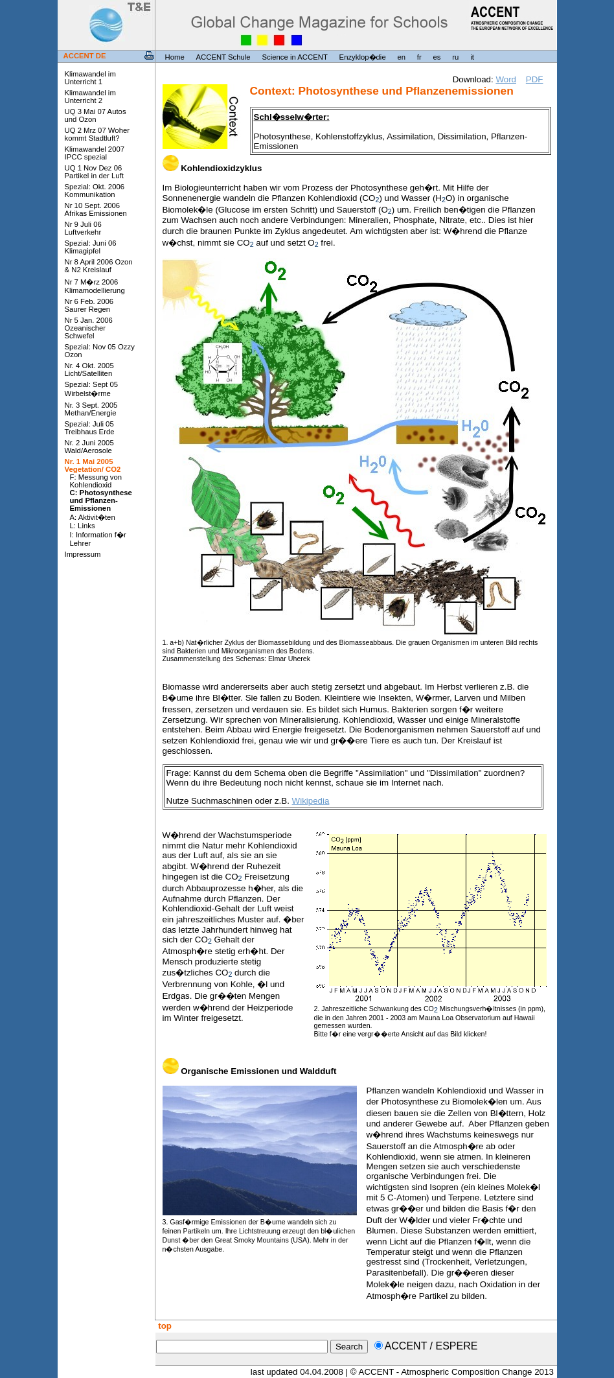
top (164, 1326)
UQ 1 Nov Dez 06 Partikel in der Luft (94, 172)
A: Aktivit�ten (92, 517)
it (472, 57)
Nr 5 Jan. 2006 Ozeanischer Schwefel (89, 328)
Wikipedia (311, 801)
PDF (534, 79)
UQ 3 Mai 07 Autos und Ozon (95, 115)
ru (455, 57)
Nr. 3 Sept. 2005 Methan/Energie (91, 409)
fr (419, 57)
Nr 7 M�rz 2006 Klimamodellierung (95, 286)
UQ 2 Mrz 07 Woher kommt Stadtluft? (97, 134)
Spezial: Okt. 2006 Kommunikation (95, 190)
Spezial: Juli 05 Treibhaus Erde (90, 428)
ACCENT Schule (223, 57)
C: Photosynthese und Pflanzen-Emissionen (101, 500)
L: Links (82, 526)
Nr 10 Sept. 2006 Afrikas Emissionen (96, 209)
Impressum (83, 554)
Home (175, 57)
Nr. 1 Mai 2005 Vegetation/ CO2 (93, 465)
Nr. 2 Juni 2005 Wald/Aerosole (89, 446)
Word (505, 79)
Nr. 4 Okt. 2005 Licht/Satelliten (89, 369)
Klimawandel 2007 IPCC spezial (95, 153)
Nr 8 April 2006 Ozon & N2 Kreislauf (99, 266)
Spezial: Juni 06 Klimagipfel (91, 247)
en (401, 57)
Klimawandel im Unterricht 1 (90, 78)
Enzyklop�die (362, 57)
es (437, 57)
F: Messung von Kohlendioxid (96, 481)
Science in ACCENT (294, 57)
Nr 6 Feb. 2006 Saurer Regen (89, 305)
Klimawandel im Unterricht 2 (90, 96)
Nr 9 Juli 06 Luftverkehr (83, 228)
